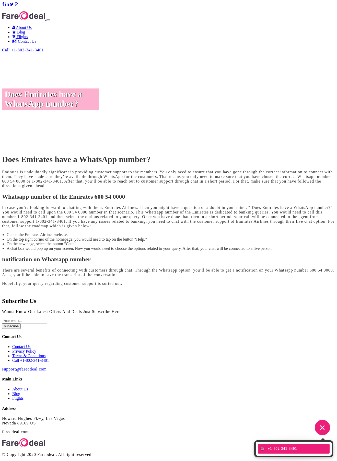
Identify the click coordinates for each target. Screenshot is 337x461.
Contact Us (24, 41)
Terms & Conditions (28, 356)
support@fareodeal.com (21, 9)
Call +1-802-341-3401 (23, 50)
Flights (20, 37)
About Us (22, 27)
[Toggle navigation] (48, 20)
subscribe (11, 326)
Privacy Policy (24, 351)
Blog (18, 32)
